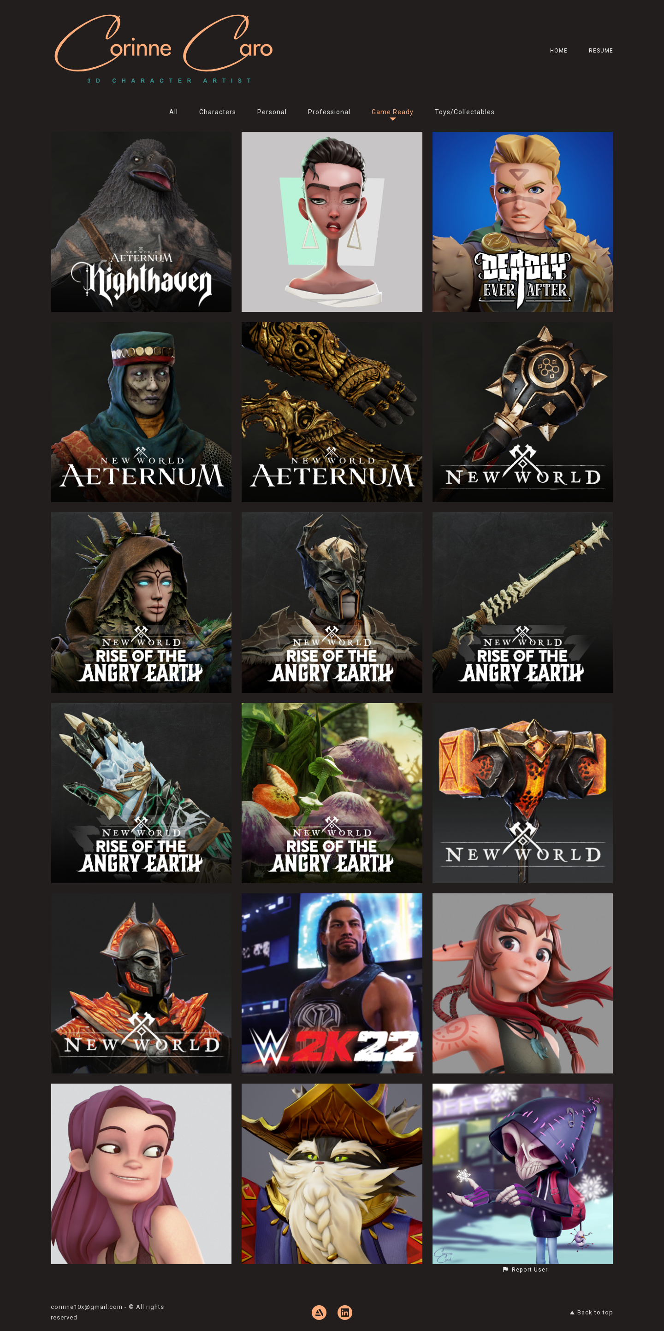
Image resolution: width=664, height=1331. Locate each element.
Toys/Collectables (465, 112)
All (173, 112)
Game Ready (393, 112)
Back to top (591, 1312)
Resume (601, 50)
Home (559, 50)
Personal (272, 112)
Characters (217, 112)
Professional (329, 112)
